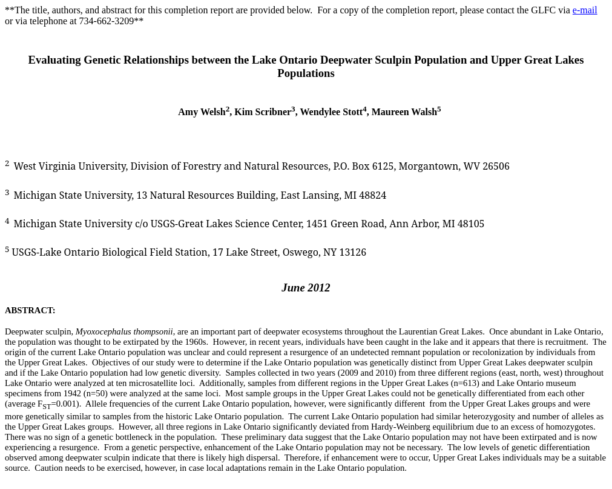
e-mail (585, 10)
